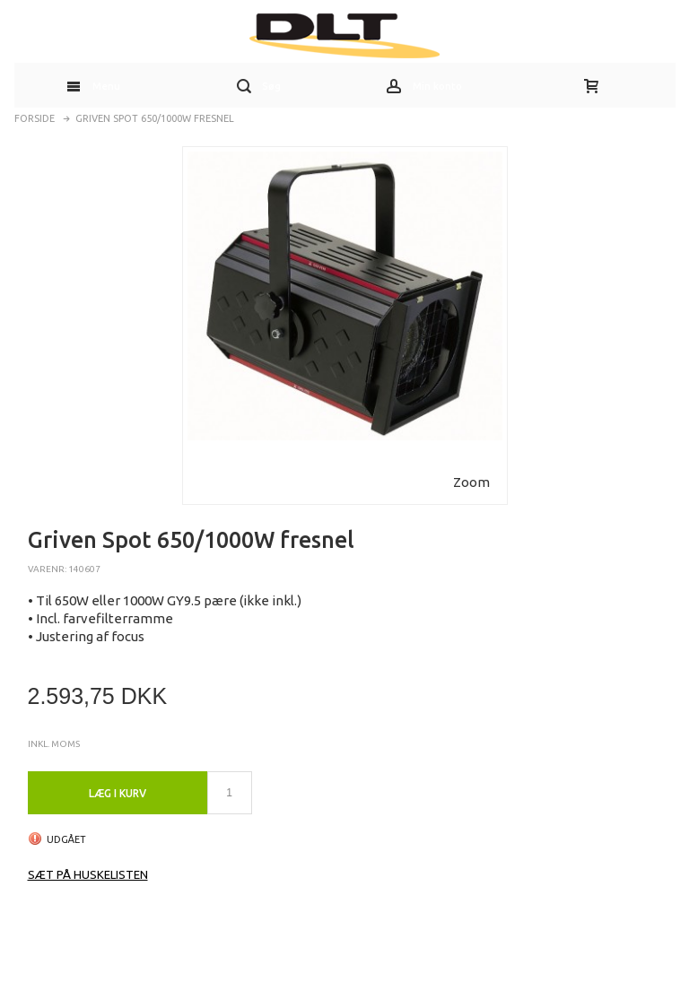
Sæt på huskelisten (88, 874)
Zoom (471, 482)
